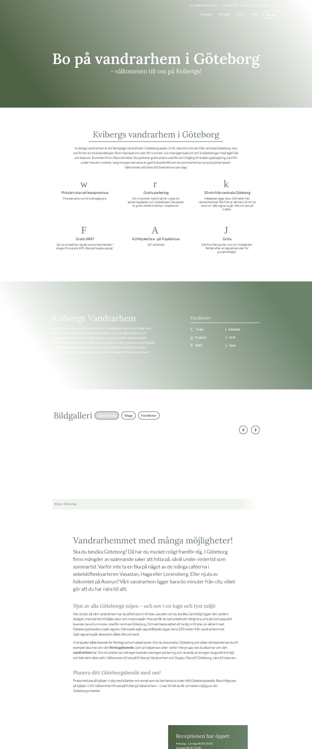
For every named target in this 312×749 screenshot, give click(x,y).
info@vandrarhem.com (203, 5)
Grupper (206, 14)
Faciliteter (148, 415)
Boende (271, 14)
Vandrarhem (107, 415)
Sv (274, 5)
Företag (223, 14)
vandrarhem (82, 652)
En (279, 5)
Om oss (245, 5)
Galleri (255, 14)
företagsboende (122, 647)
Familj (240, 14)
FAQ (255, 5)
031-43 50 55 (229, 5)
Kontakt (265, 5)
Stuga (129, 415)
